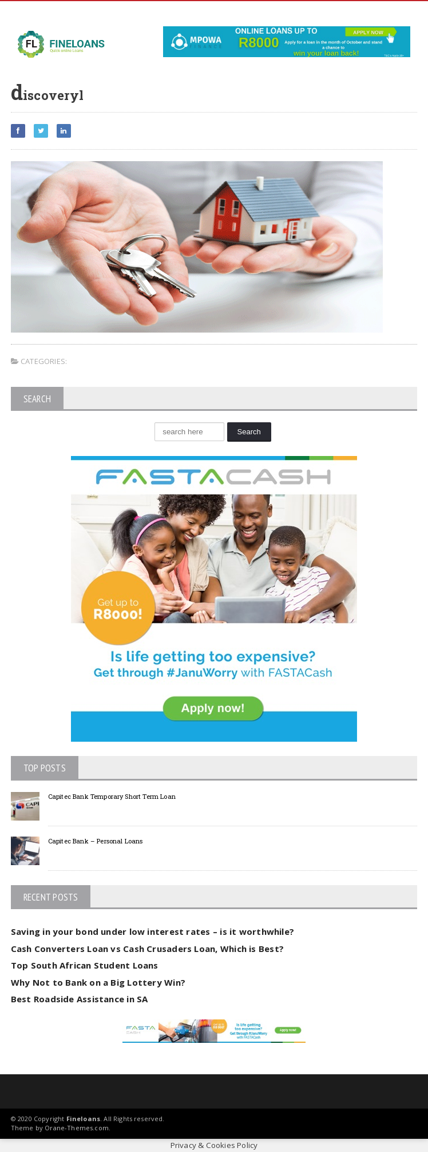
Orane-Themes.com (77, 1127)
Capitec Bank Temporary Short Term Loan (112, 796)
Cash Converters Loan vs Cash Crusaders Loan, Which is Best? (147, 948)
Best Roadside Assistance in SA (79, 999)
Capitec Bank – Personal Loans (95, 841)
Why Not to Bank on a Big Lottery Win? (98, 982)
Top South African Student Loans (84, 965)
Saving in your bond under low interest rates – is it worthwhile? (152, 931)
